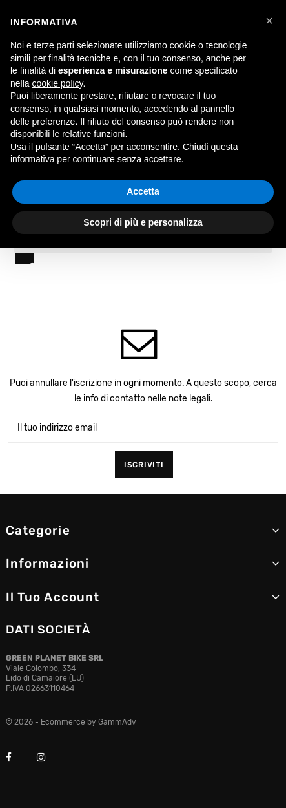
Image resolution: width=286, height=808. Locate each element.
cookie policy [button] (57, 83)
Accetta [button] (143, 191)
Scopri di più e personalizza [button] (142, 222)
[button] (269, 20)
